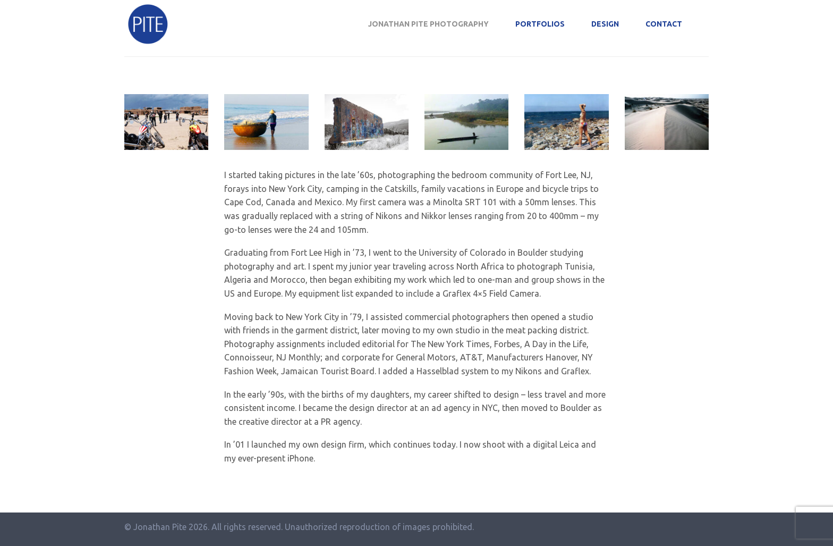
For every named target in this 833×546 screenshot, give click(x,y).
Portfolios (540, 24)
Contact (663, 24)
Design (605, 24)
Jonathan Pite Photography (428, 24)
